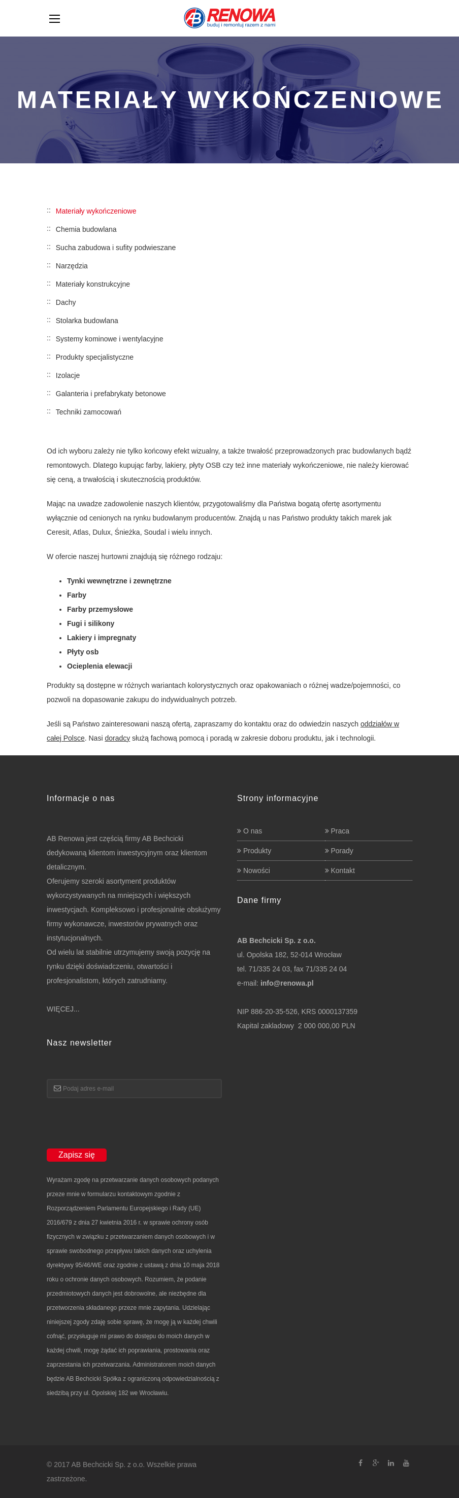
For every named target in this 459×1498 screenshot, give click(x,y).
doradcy (117, 738)
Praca (340, 831)
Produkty (257, 851)
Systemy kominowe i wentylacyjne (109, 339)
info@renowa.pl (287, 983)
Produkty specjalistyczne (95, 357)
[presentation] (124, 1128)
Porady (342, 851)
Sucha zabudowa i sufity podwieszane (116, 247)
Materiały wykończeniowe (96, 211)
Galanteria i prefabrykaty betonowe (111, 394)
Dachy (66, 302)
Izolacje (68, 375)
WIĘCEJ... (63, 1009)
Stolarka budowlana (87, 321)
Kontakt (343, 870)
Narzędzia (72, 266)
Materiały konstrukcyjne (93, 284)
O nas (252, 831)
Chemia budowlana (86, 229)
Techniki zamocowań (88, 412)
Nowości (256, 870)
